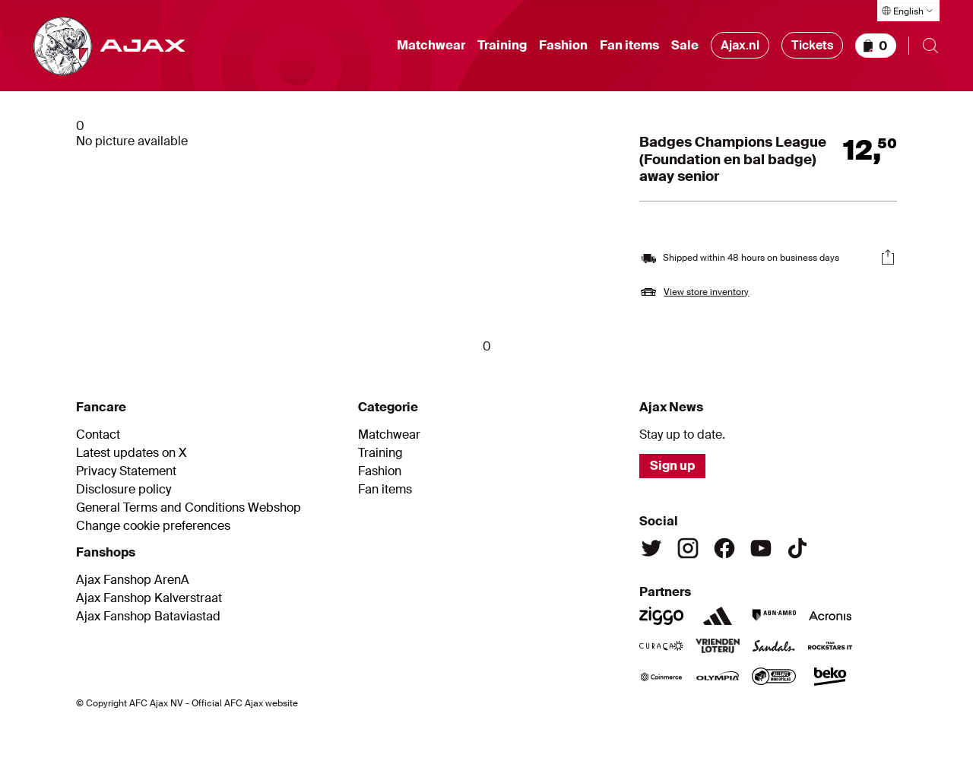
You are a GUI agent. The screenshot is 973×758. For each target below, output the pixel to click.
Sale (685, 45)
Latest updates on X (131, 453)
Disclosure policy (123, 489)
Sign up (672, 466)
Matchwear (431, 45)
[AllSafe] (774, 677)
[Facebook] (724, 548)
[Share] (888, 257)
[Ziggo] (661, 616)
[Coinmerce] (661, 677)
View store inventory (706, 292)
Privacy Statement (126, 471)
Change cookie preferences (153, 526)
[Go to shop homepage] (109, 46)
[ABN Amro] (774, 616)
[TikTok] (797, 548)
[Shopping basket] (875, 45)
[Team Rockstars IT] (830, 646)
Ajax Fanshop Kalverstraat (149, 598)
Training (502, 45)
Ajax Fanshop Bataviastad (148, 616)
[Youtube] (761, 548)
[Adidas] (718, 616)
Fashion (563, 45)
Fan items (629, 45)
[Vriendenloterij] (718, 646)
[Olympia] (718, 677)
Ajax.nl (740, 45)
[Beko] (830, 677)
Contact (98, 434)
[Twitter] (651, 548)
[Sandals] (774, 646)
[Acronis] (830, 616)
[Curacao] (661, 646)
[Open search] (930, 45)
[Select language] (908, 10)
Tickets (812, 45)
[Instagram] (688, 548)
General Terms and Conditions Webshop (188, 507)
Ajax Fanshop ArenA (132, 580)
